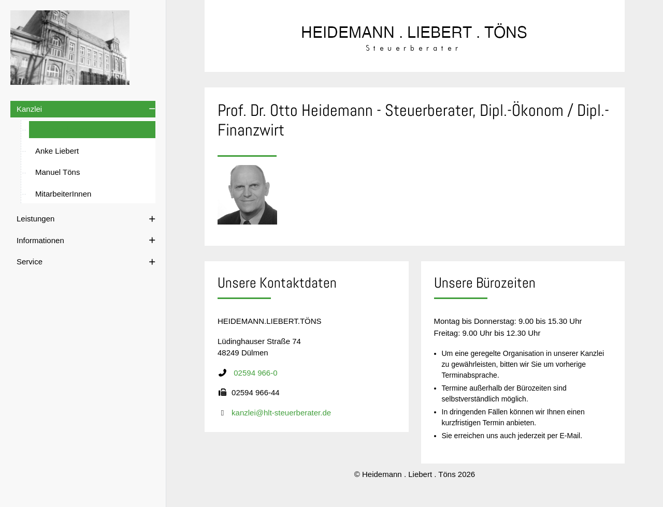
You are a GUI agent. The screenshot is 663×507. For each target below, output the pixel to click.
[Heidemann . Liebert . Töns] (70, 47)
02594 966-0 (255, 374)
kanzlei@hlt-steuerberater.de (281, 414)
